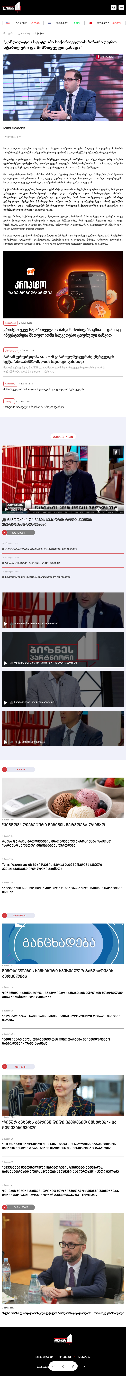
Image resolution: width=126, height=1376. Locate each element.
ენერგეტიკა (11, 350)
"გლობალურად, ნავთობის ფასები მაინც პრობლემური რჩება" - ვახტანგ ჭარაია (61, 1018)
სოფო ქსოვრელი (14, 128)
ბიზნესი (9, 401)
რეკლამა (84, 1357)
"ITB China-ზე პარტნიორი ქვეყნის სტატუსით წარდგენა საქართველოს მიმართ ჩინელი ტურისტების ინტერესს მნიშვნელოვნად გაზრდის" (59, 1146)
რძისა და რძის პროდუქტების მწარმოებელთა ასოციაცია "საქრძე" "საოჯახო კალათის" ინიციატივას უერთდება (57, 843)
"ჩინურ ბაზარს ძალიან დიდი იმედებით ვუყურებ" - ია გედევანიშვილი (59, 1125)
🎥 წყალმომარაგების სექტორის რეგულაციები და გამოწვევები (36, 577)
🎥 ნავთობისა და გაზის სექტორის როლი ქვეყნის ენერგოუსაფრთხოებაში (47, 522)
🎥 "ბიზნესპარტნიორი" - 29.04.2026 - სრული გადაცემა (31, 563)
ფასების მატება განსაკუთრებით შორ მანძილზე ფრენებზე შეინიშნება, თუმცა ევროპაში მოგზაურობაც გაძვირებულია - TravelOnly (60, 1193)
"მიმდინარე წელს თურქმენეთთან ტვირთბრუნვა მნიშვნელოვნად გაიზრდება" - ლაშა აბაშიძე (56, 1041)
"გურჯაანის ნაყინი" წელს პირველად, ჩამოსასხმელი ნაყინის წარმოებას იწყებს (62, 890)
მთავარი (8, 33)
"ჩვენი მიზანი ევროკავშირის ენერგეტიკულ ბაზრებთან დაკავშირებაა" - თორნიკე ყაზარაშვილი (63, 1313)
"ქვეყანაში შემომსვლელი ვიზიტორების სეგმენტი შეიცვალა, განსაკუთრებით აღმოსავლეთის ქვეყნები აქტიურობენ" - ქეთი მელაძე (60, 1169)
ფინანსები (10, 322)
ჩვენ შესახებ (44, 1357)
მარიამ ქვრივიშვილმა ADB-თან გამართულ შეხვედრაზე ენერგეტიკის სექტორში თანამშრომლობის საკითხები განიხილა (58, 359)
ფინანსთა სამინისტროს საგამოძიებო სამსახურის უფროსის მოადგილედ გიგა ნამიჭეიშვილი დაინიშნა (62, 995)
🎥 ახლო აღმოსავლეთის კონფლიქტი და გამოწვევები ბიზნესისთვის (39, 549)
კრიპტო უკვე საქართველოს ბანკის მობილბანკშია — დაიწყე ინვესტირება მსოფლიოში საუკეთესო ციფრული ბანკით (62, 332)
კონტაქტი (65, 1357)
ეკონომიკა (24, 33)
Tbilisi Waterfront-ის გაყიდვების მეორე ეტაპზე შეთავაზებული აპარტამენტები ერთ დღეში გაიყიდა (52, 866)
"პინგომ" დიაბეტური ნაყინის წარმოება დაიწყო (33, 407)
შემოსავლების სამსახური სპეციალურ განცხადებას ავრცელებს (43, 389)
